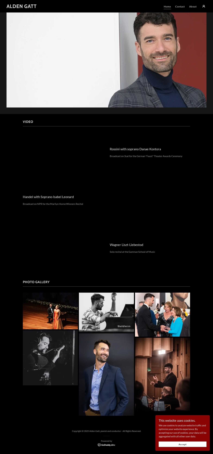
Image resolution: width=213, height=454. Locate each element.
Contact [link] (180, 6)
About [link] (193, 6)
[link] (22, 7)
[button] (203, 6)
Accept (182, 444)
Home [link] (167, 6)
